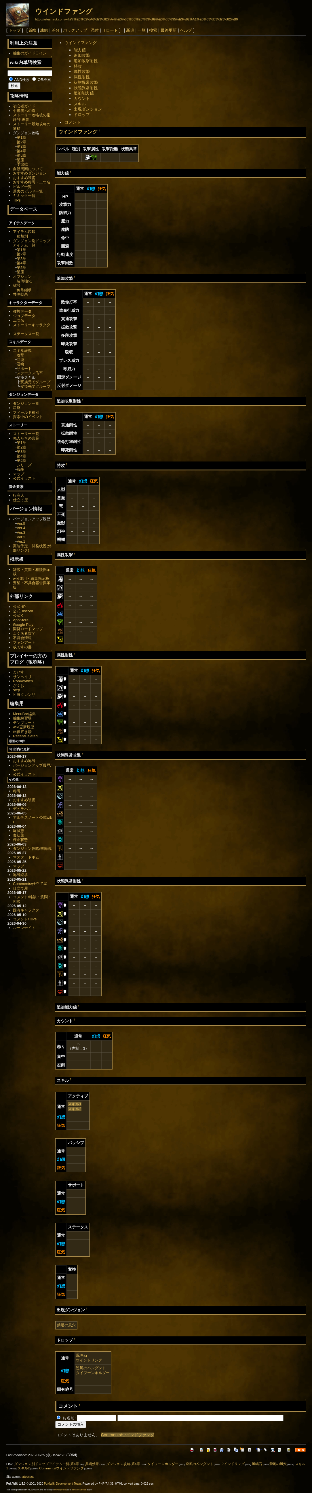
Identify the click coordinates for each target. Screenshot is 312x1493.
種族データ (22, 311)
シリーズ (24, 465)
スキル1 (74, 1104)
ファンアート (24, 642)
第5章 (21, 155)
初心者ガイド (24, 106)
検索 (153, 30)
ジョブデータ (24, 316)
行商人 (18, 495)
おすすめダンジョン (30, 173)
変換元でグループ (35, 382)
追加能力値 (84, 93)
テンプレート (24, 723)
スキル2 (74, 1109)
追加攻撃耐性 (86, 60)
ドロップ (82, 114)
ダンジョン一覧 (26, 403)
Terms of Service (78, 1490)
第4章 (21, 151)
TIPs (17, 200)
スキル (80, 104)
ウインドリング (89, 1360)
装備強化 (24, 281)
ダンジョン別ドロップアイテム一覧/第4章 (46, 1464)
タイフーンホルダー (93, 1373)
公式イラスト (24, 478)
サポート (24, 368)
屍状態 (18, 831)
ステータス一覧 (26, 334)
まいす (18, 672)
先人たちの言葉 (26, 438)
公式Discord (23, 611)
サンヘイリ (22, 677)
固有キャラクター (28, 910)
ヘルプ (186, 30)
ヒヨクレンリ (24, 694)
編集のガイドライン (30, 53)
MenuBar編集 (24, 714)
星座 (20, 160)
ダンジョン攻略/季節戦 (32, 848)
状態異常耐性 (86, 88)
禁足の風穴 (66, 1325)
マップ (18, 474)
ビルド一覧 (22, 187)
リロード (110, 30)
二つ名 (18, 320)
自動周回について (28, 169)
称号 (16, 285)
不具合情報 (22, 638)
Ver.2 (21, 537)
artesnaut (28, 1476)
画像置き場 (22, 732)
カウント (82, 98)
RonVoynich (23, 681)
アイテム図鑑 (24, 231)
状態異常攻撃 (86, 82)
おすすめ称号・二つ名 (31, 182)
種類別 (22, 236)
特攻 (78, 66)
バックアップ (75, 30)
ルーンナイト (24, 928)
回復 (20, 360)
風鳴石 (81, 1355)
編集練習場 (22, 718)
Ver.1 (21, 541)
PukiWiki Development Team (62, 1483)
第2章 (21, 142)
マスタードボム (26, 857)
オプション (22, 276)
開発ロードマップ (28, 629)
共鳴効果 (20, 294)
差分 (56, 30)
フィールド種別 (26, 412)
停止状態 (20, 839)
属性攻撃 (82, 71)
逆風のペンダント (91, 1368)
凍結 (44, 30)
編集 (33, 30)
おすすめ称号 (24, 761)
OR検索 (41, 79)
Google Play (23, 624)
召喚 (20, 364)
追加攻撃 (82, 55)
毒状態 (18, 835)
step (16, 690)
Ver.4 (21, 528)
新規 (130, 30)
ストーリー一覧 (26, 434)
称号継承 (24, 290)
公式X (18, 615)
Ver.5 (21, 523)
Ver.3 (21, 532)
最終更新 (169, 30)
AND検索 (19, 79)
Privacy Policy (60, 1490)
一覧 (142, 30)
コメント (72, 122)
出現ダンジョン (88, 109)
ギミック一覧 (24, 195)
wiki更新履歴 (23, 727)
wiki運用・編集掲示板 (31, 578)
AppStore (20, 620)
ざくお (18, 685)
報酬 (20, 469)
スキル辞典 (22, 350)
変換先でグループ (35, 386)
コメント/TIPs (25, 919)
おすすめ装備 (24, 178)
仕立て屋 (20, 500)
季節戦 (22, 164)
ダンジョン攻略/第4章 (123, 1464)
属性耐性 (82, 77)
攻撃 (20, 355)
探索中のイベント (28, 417)
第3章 (21, 146)
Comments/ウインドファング (127, 1435)
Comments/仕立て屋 (30, 884)
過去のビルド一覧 (28, 191)
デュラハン (22, 809)
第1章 (21, 137)
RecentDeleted (25, 736)
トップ (15, 30)
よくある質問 (24, 633)
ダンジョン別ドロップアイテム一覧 (31, 243)
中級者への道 (24, 111)
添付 (95, 30)
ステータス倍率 (30, 373)
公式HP (19, 607)
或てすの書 (22, 647)
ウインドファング (64, 11)
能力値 (80, 50)
